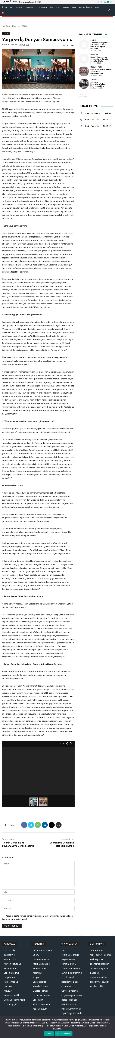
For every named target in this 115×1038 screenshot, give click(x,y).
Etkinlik (25, 26)
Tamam (49, 1033)
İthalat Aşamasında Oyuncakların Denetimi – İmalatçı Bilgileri (100, 59)
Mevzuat (94, 54)
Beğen (108, 113)
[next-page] (85, 95)
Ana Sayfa (6, 26)
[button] (109, 10)
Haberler (16, 26)
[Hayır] (111, 1027)
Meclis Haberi (96, 67)
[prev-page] (81, 95)
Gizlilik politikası (64, 1033)
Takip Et (107, 119)
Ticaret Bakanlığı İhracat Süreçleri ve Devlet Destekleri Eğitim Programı (100, 46)
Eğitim (93, 40)
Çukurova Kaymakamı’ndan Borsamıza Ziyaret (98, 84)
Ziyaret (93, 79)
